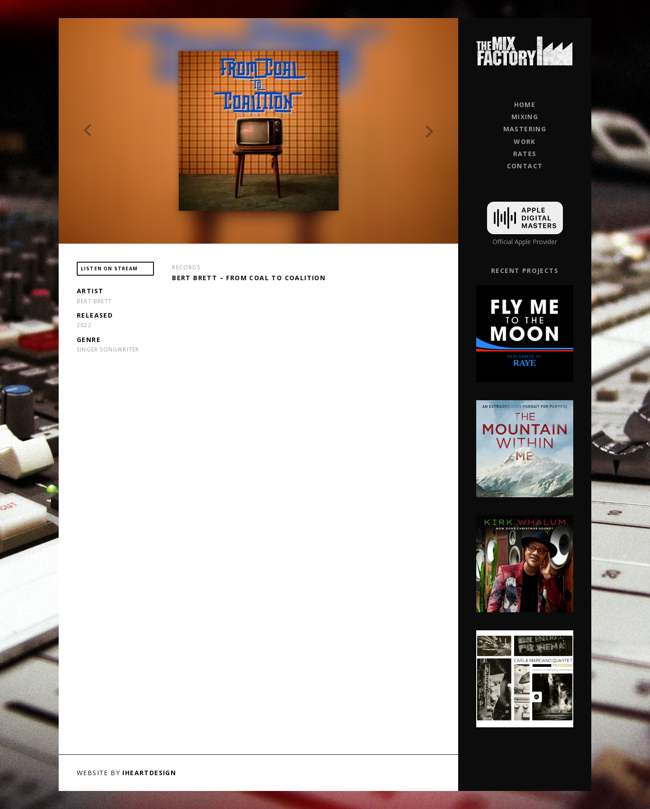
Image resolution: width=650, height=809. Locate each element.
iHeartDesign (149, 772)
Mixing (524, 116)
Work (525, 141)
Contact (525, 166)
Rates (525, 153)
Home (525, 104)
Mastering (525, 129)
